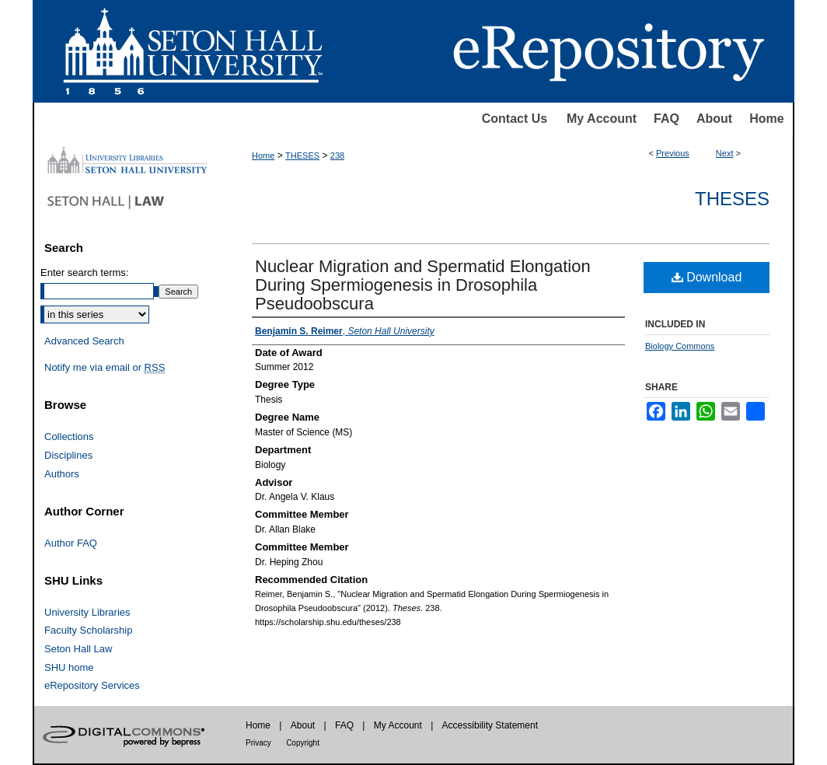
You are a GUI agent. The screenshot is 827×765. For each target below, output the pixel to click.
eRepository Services (92, 685)
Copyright (302, 743)
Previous (672, 153)
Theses (732, 198)
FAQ (666, 118)
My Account (602, 118)
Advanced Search (84, 341)
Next (725, 153)
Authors (61, 474)
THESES (302, 155)
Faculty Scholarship (88, 630)
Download (707, 277)
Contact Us (514, 118)
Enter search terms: (84, 272)
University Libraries (87, 612)
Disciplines (68, 455)
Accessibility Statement (490, 725)
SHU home (69, 667)
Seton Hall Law (78, 649)
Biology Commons (679, 346)
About (714, 118)
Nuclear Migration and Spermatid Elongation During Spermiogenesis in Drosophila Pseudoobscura (423, 285)
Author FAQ (70, 543)
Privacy (258, 743)
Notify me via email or (104, 368)
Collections (69, 436)
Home (766, 118)
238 (337, 155)
